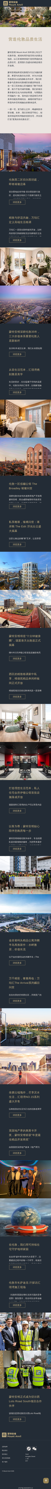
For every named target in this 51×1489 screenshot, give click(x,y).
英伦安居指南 (6, 1458)
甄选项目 (4, 1450)
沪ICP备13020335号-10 (25, 1488)
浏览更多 (17, 202)
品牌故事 (4, 1446)
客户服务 (4, 1462)
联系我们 (4, 1454)
